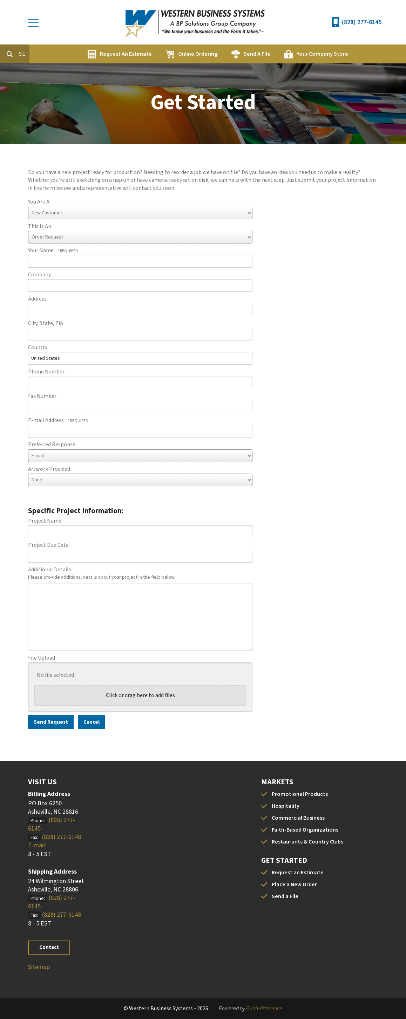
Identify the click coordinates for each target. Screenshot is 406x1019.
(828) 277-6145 (361, 22)
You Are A (38, 202)
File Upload (41, 658)
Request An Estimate (156, 54)
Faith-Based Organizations (305, 830)
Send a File (285, 896)
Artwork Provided (49, 469)
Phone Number (46, 372)
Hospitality (285, 806)
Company (39, 274)
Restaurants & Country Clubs (307, 842)
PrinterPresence (264, 1008)
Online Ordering (227, 54)
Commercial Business (298, 818)
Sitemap (39, 967)
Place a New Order (294, 884)
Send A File (286, 54)
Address (37, 299)
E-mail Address (46, 420)
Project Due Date (48, 545)
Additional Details (49, 569)
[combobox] (54, 53)
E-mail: (37, 845)
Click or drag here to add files (140, 695)
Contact (49, 947)
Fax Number (42, 396)
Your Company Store (352, 54)
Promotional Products (300, 794)
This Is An (39, 226)
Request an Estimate (298, 872)
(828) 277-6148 (61, 837)
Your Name (41, 250)
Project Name (44, 521)
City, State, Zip (45, 323)
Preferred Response (51, 444)
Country (37, 347)
